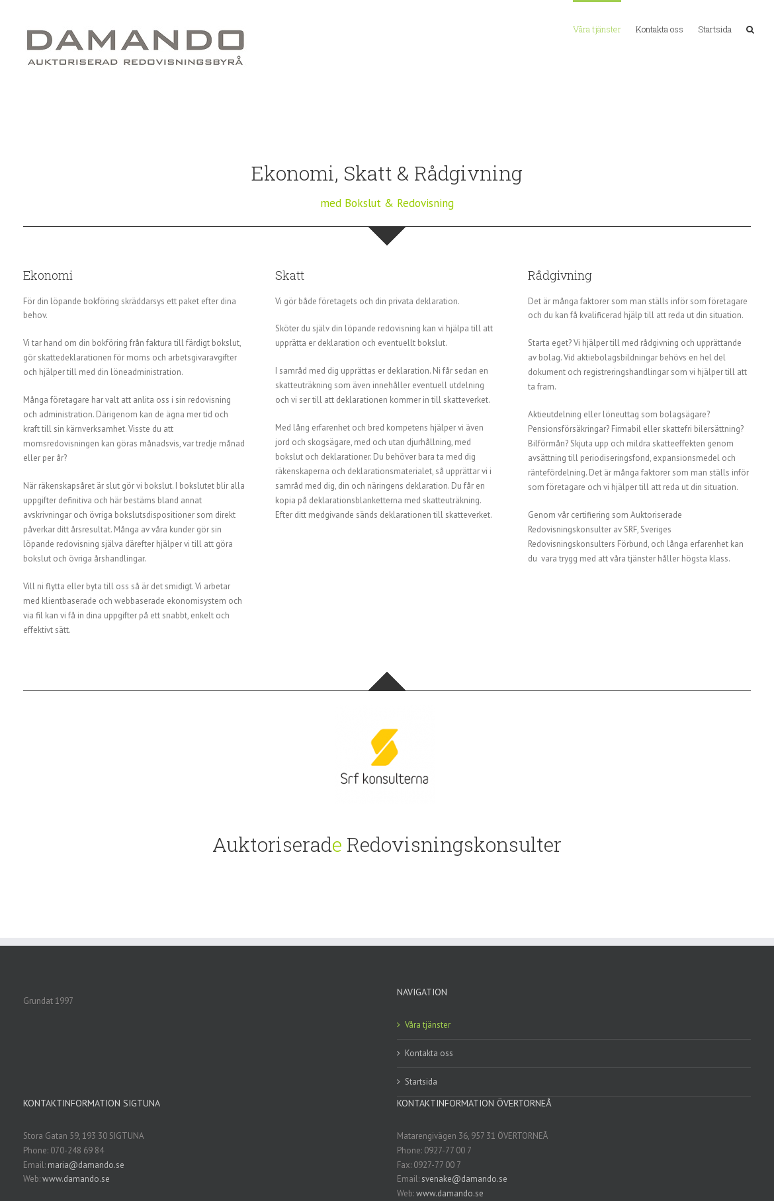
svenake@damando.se (464, 1178)
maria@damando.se (86, 1165)
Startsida (421, 1081)
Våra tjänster (428, 1024)
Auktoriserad (272, 844)
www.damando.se (76, 1178)
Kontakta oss (429, 1053)
